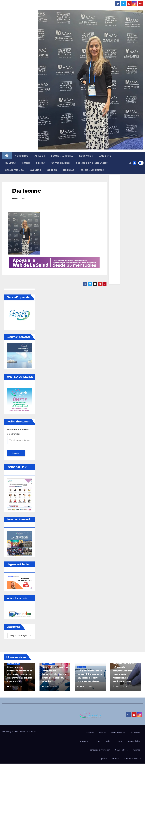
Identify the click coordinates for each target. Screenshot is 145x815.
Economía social (62, 156)
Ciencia (40, 163)
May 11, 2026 (16, 686)
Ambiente (105, 156)
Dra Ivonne (26, 190)
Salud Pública (14, 170)
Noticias (68, 170)
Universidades (60, 163)
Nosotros (21, 156)
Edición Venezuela (92, 170)
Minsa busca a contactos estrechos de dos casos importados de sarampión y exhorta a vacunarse (19, 674)
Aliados (40, 156)
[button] (130, 163)
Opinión (52, 170)
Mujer (26, 163)
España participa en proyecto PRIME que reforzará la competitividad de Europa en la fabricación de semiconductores (123, 671)
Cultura (10, 163)
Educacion (86, 156)
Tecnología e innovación (92, 163)
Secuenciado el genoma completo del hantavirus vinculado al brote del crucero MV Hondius (55, 674)
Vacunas (35, 170)
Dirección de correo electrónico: (19, 436)
